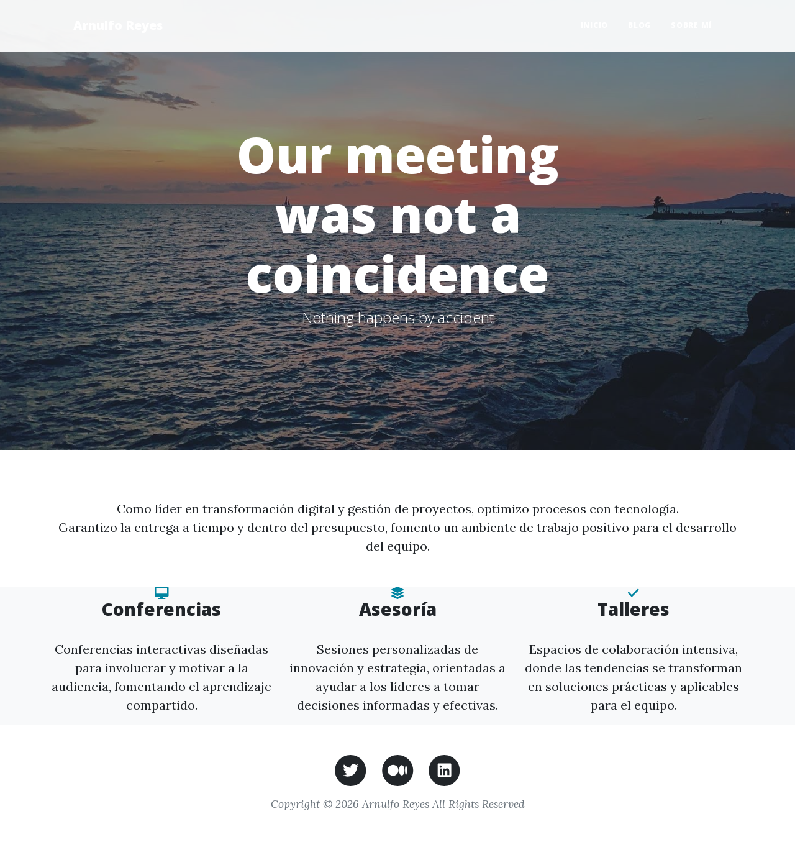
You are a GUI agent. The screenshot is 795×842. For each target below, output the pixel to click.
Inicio (595, 25)
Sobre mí (691, 25)
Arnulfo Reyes (118, 25)
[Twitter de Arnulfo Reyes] (350, 769)
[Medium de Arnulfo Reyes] (397, 769)
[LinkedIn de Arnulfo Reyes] (444, 769)
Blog (639, 25)
